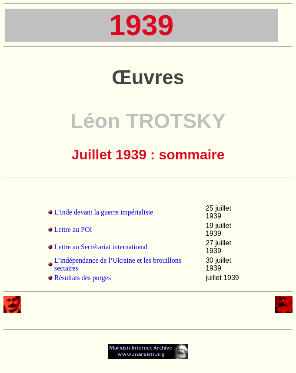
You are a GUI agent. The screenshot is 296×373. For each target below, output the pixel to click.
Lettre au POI (73, 229)
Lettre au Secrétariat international (101, 247)
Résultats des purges (82, 277)
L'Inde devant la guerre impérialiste (103, 212)
